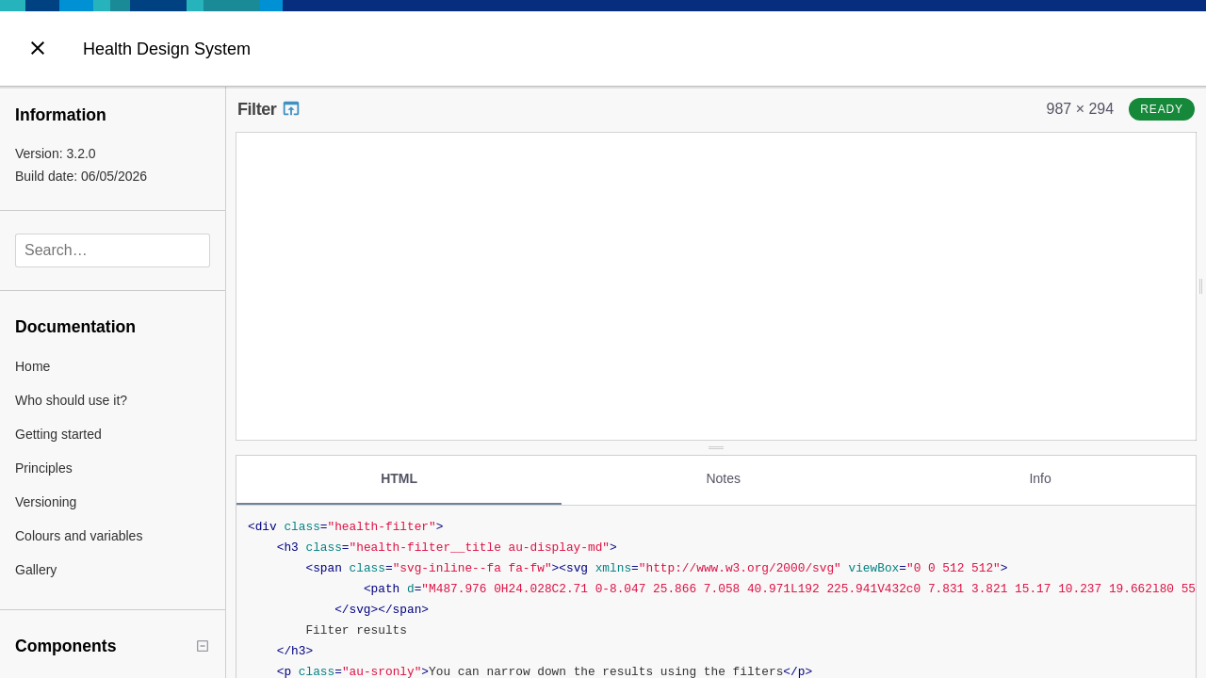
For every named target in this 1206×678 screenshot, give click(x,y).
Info (1040, 473)
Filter (269, 109)
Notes (723, 473)
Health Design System (167, 49)
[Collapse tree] (202, 646)
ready (1161, 109)
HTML (399, 473)
